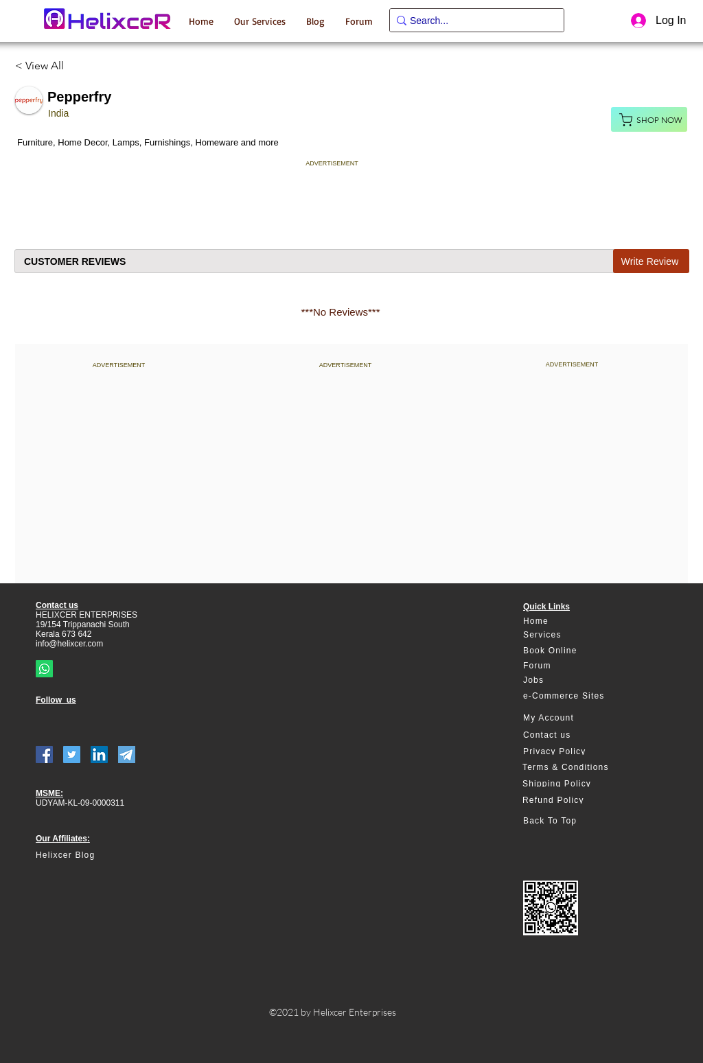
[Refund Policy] (572, 800)
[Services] (573, 635)
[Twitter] (71, 754)
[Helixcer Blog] (94, 855)
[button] (260, 20)
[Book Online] (573, 651)
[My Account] (573, 718)
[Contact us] (573, 735)
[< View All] (45, 65)
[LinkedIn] (99, 754)
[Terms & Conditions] (572, 767)
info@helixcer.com (69, 644)
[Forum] (573, 666)
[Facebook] (44, 754)
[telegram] (126, 754)
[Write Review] (651, 261)
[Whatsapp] (44, 668)
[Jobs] (573, 680)
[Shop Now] (649, 119)
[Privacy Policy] (573, 751)
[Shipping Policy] (572, 783)
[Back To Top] (573, 821)
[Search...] (472, 21)
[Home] (573, 621)
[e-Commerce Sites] (573, 696)
